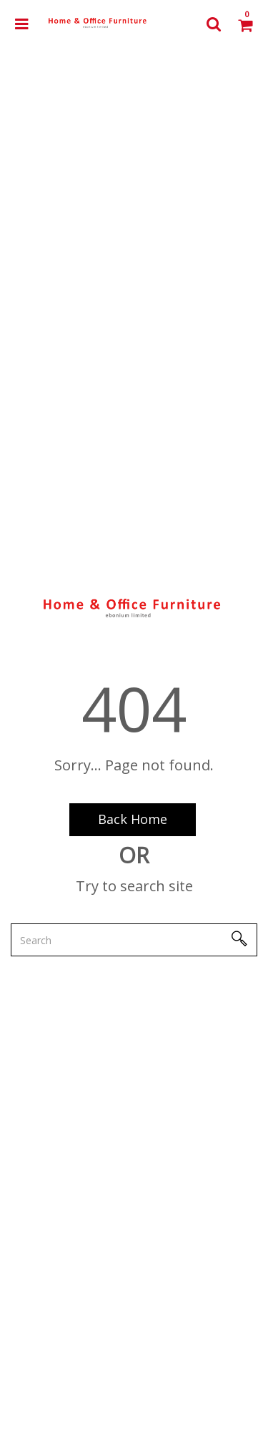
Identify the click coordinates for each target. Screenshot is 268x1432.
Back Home (132, 819)
